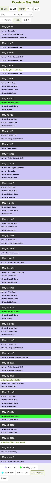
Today (17, 20)
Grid (4, 9)
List (13, 9)
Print (4, 479)
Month (22, 9)
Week (30, 9)
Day (37, 9)
